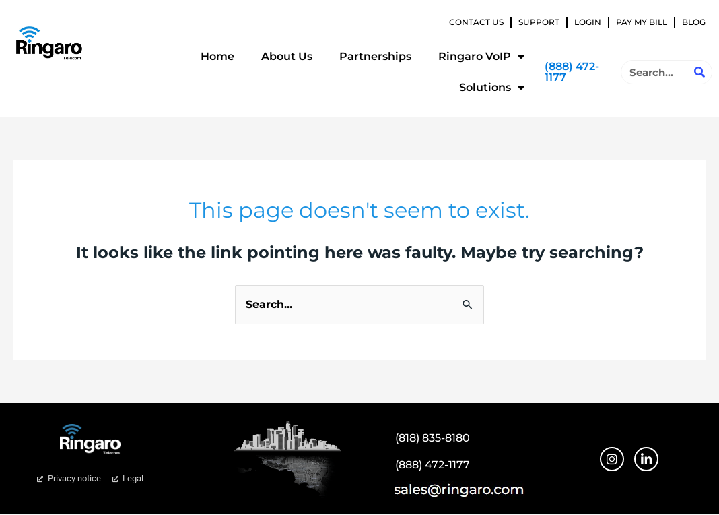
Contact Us (476, 22)
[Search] (699, 72)
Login (587, 22)
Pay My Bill (641, 22)
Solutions (491, 87)
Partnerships (375, 56)
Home (217, 56)
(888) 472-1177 (572, 72)
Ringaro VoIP (481, 56)
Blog (694, 22)
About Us (286, 56)
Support (538, 22)
